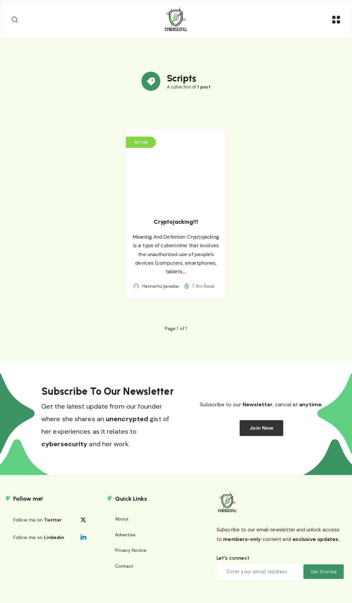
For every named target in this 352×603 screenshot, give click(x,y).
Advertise (125, 539)
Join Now (261, 432)
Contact (124, 570)
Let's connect (233, 562)
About (122, 523)
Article (141, 146)
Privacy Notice (130, 554)
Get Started (323, 575)
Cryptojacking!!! (176, 226)
